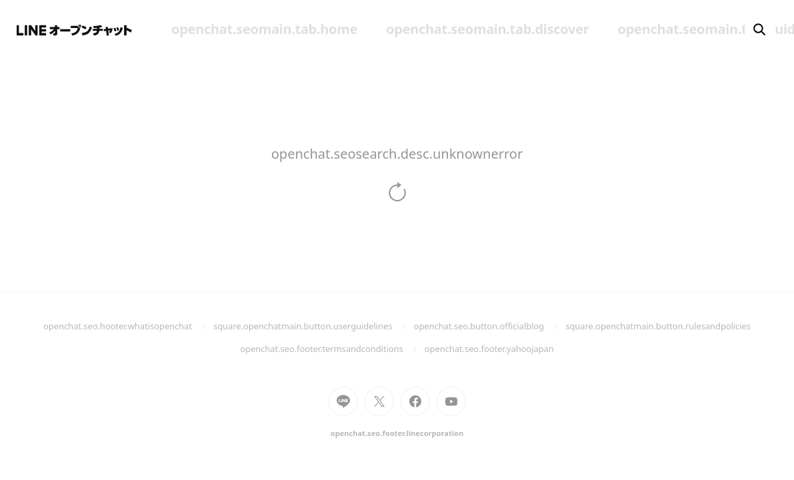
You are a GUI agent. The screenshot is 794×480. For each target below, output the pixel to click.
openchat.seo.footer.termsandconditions (332, 349)
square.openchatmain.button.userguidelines (313, 326)
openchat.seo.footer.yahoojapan (489, 349)
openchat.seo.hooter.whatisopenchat (128, 326)
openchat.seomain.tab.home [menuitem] (264, 29)
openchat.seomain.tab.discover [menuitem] (487, 29)
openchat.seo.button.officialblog (490, 326)
